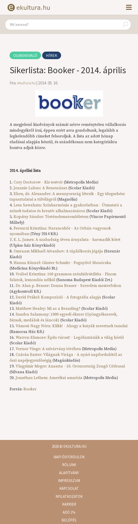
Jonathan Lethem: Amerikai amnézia (49, 377)
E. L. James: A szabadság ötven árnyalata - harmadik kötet (67, 239)
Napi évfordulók (69, 457)
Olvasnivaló (25, 55)
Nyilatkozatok (69, 496)
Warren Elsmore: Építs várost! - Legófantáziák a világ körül (70, 337)
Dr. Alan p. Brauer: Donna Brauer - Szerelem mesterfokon (68, 285)
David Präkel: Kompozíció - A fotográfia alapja (58, 297)
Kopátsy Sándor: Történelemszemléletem (51, 216)
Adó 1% (69, 512)
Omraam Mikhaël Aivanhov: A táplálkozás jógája (58, 251)
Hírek (51, 55)
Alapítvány (69, 472)
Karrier (69, 504)
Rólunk (69, 464)
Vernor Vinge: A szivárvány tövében (48, 348)
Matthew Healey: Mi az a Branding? (48, 308)
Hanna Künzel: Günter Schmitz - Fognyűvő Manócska (62, 262)
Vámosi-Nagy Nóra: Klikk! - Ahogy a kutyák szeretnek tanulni (71, 325)
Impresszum (69, 480)
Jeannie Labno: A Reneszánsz (40, 188)
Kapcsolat (69, 488)
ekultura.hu (26, 83)
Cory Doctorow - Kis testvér (38, 182)
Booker (29, 389)
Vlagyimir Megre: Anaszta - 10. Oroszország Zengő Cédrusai (70, 366)
